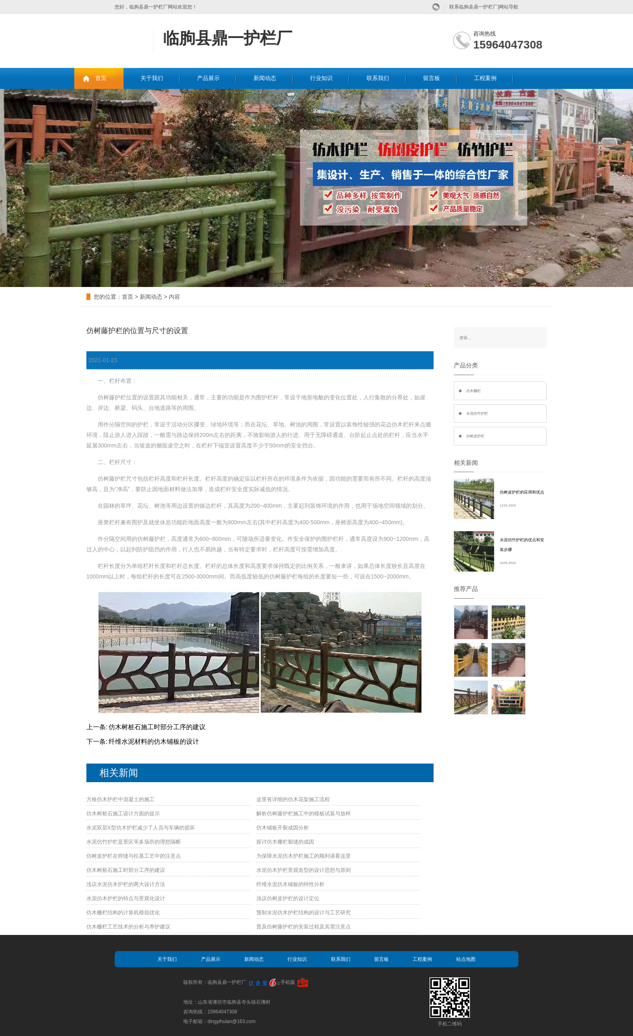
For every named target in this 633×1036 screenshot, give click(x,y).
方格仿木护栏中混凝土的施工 (120, 799)
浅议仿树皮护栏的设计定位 (287, 898)
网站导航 (508, 7)
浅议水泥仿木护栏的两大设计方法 (125, 884)
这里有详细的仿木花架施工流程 (293, 799)
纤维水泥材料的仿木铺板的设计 (154, 741)
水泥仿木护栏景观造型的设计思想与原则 (303, 870)
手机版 (288, 982)
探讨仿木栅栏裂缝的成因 (285, 842)
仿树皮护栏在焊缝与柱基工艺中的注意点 (133, 856)
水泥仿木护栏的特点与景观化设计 (125, 898)
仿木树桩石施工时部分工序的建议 (157, 727)
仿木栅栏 (473, 391)
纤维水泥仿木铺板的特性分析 (290, 884)
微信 (436, 7)
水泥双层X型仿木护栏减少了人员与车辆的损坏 (140, 828)
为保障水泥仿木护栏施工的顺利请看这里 (303, 856)
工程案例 (485, 78)
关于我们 (151, 78)
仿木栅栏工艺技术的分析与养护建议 (128, 927)
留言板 (431, 78)
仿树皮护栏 (475, 436)
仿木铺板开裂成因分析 (282, 828)
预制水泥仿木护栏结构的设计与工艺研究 (303, 912)
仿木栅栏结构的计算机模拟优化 (123, 912)
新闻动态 (265, 78)
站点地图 (466, 959)
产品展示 (208, 78)
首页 (101, 78)
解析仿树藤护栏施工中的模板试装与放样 (303, 813)
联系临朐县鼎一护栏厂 (473, 7)
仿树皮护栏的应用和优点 (522, 492)
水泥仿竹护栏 (477, 413)
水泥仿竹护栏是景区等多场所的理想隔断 (133, 842)
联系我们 (378, 78)
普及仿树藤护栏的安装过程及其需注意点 (303, 927)
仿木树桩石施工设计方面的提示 (123, 813)
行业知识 (321, 78)
